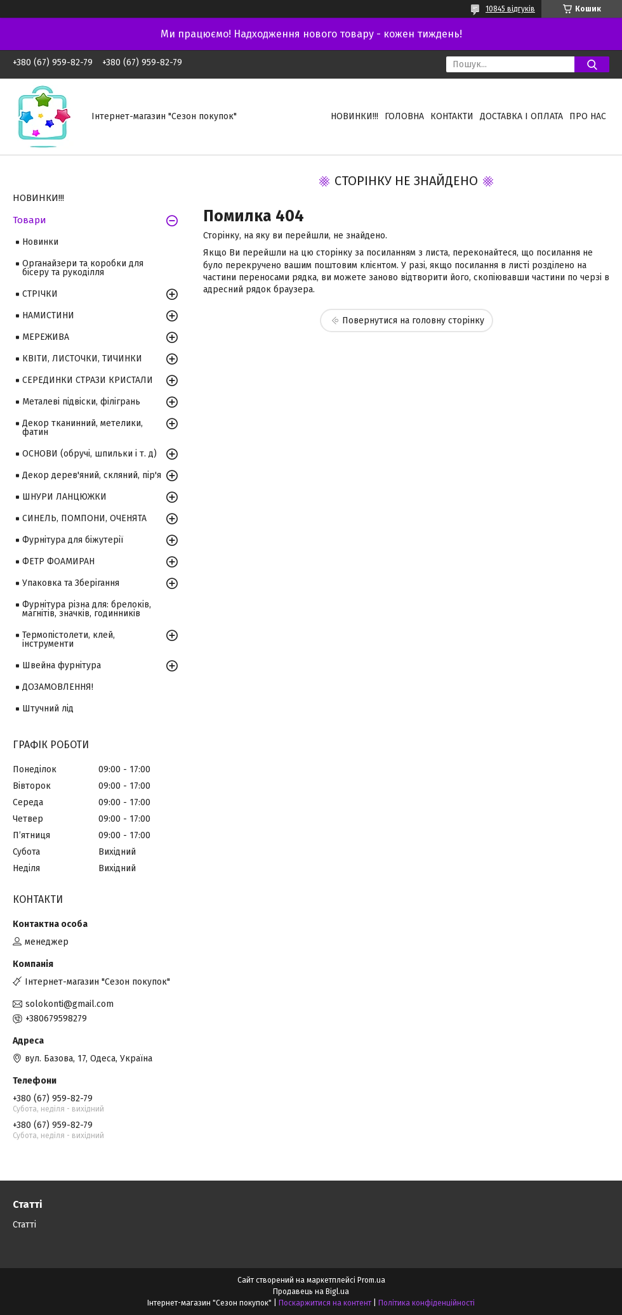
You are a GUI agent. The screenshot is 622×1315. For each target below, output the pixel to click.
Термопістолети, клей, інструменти (68, 639)
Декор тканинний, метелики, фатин (82, 427)
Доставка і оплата (521, 116)
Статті (24, 1224)
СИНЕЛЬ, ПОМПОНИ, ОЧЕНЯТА (84, 518)
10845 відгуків (510, 8)
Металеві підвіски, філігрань (81, 401)
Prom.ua (371, 1280)
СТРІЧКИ (40, 293)
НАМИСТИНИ (48, 315)
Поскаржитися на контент (325, 1303)
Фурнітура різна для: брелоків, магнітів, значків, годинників (86, 609)
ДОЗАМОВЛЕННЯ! (57, 687)
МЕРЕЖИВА (45, 337)
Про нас (587, 116)
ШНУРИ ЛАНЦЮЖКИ (64, 496)
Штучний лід (48, 708)
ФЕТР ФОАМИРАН (58, 561)
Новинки (40, 241)
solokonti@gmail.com (69, 1004)
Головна (404, 116)
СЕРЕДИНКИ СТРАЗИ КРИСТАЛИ (87, 380)
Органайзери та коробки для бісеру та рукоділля (82, 268)
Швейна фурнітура (61, 665)
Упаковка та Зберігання (70, 583)
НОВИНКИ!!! (354, 116)
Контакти (451, 116)
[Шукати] (591, 64)
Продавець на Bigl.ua (311, 1291)
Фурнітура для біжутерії (72, 539)
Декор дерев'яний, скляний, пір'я (91, 475)
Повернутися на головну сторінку (413, 320)
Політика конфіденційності (426, 1303)
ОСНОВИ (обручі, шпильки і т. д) (89, 453)
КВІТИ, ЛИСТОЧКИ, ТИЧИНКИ (82, 358)
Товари (29, 220)
